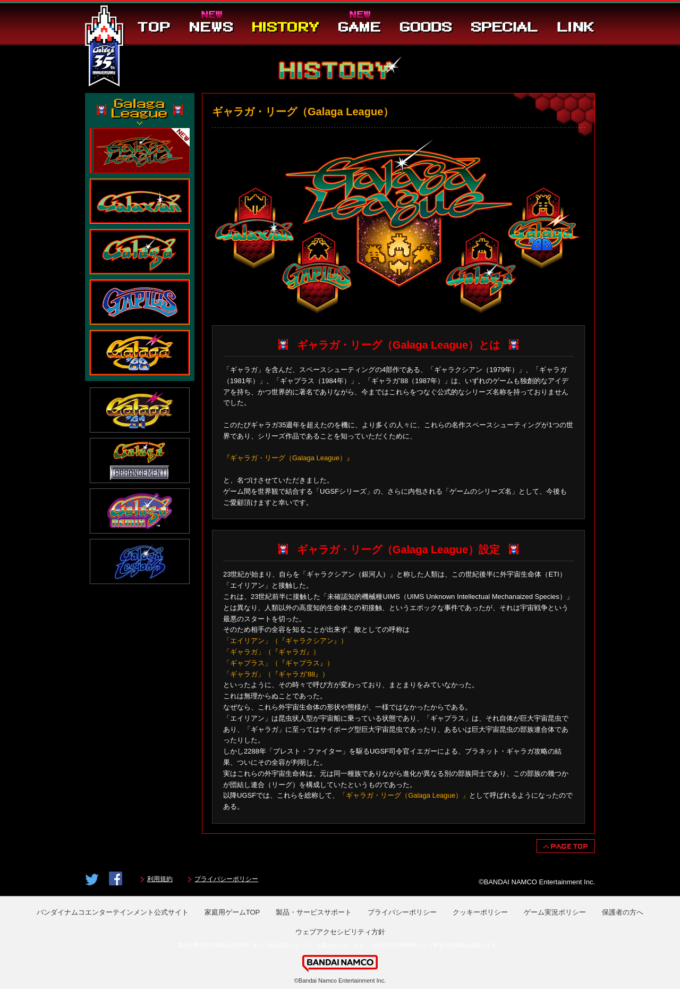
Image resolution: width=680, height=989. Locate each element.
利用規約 (160, 879)
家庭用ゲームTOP (232, 912)
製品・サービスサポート (314, 912)
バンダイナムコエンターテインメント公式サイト (113, 912)
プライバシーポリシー (226, 879)
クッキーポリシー (480, 912)
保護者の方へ (622, 912)
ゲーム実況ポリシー (555, 912)
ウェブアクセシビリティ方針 (340, 932)
